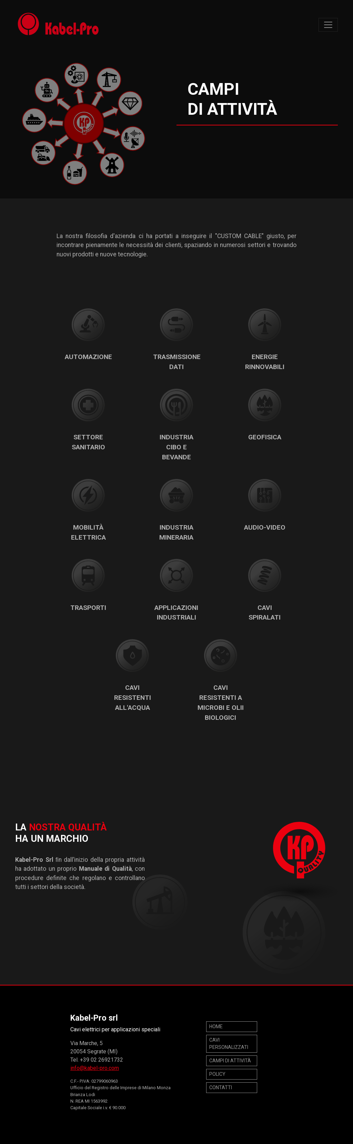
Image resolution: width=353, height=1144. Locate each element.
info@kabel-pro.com (94, 1068)
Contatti (220, 1087)
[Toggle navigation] (328, 25)
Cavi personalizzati (228, 1043)
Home (216, 1026)
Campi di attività (230, 1060)
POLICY (217, 1074)
